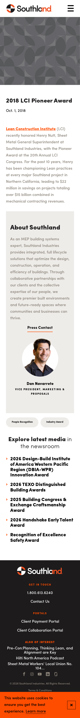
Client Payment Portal (40, 622)
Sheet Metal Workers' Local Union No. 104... (40, 666)
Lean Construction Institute (31, 129)
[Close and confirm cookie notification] (71, 705)
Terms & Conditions (40, 690)
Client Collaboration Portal (40, 631)
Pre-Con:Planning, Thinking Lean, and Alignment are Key (40, 650)
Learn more (36, 712)
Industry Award (54, 422)
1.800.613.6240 (40, 593)
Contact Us (40, 602)
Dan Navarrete (40, 384)
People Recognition (22, 422)
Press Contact (40, 328)
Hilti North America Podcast (40, 658)
